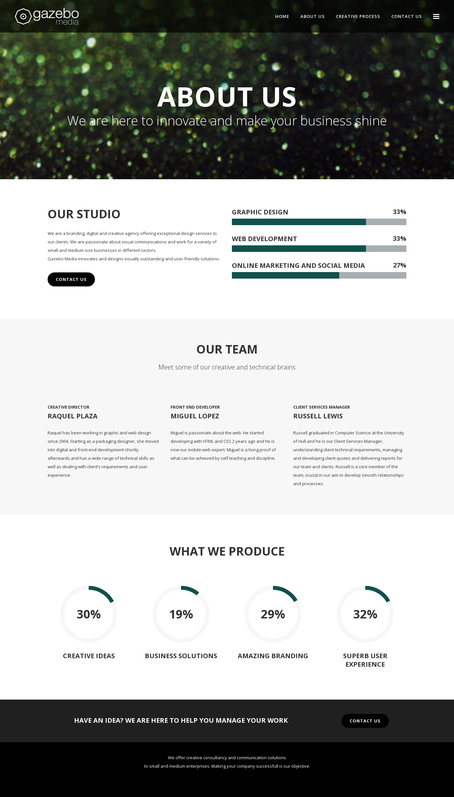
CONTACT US (71, 279)
